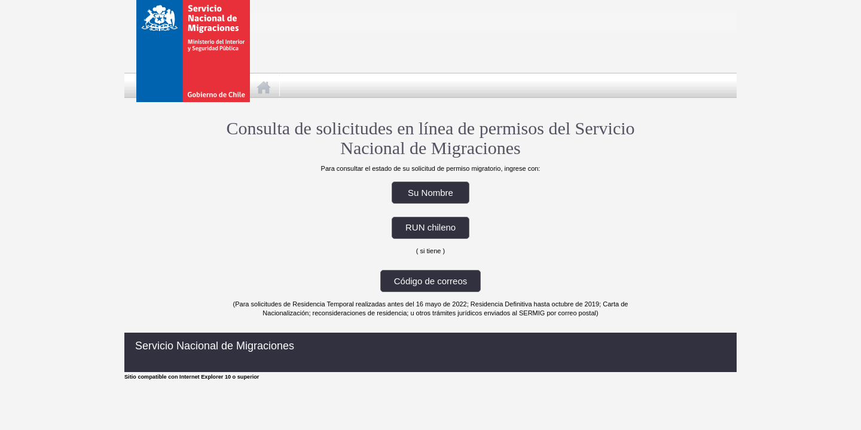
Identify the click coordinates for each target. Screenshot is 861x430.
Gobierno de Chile (187, 27)
